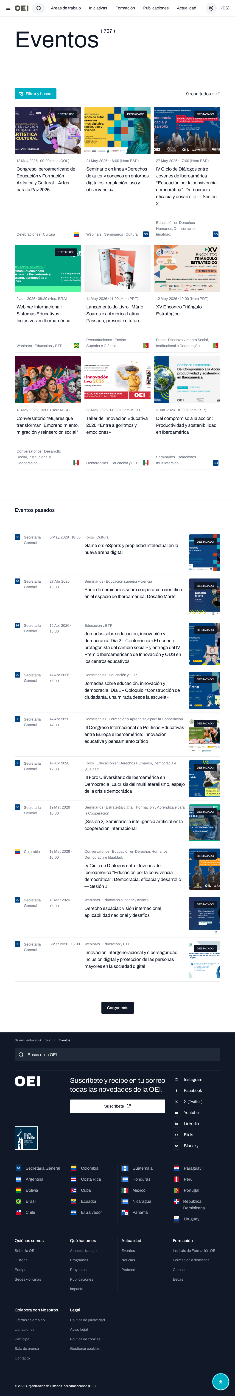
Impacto (76, 1289)
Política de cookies (85, 1339)
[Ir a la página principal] (21, 8)
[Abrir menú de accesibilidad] (220, 1381)
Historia (21, 1260)
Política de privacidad (87, 1320)
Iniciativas (98, 8)
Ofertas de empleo (30, 1320)
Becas (178, 1279)
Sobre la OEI (25, 1251)
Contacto (22, 1358)
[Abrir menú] (8, 8)
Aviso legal (79, 1329)
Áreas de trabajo (66, 8)
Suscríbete (117, 1106)
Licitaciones (24, 1329)
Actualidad (186, 8)
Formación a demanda (191, 1260)
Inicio (47, 1040)
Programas (79, 1260)
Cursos (179, 1270)
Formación (125, 8)
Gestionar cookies (85, 1348)
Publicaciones (156, 8)
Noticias (128, 1260)
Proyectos (78, 1270)
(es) (225, 8)
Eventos (128, 1251)
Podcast (128, 1270)
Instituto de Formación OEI (194, 1251)
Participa (22, 1339)
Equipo (20, 1270)
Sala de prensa (27, 1348)
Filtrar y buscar (35, 94)
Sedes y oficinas (28, 1279)
